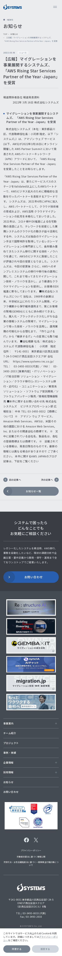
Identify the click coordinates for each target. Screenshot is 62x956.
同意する (16, 949)
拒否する (45, 949)
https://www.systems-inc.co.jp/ (33, 361)
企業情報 (30, 762)
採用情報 (30, 772)
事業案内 (30, 723)
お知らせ (14, 34)
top (5, 34)
